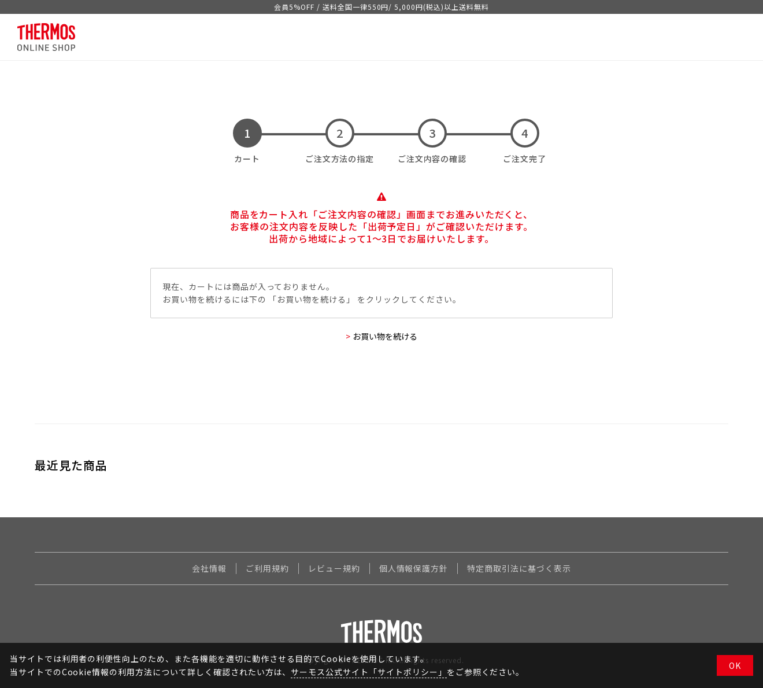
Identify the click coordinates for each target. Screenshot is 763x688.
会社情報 (209, 568)
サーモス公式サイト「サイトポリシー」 (368, 672)
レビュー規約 (334, 568)
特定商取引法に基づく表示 (519, 568)
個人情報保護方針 (414, 568)
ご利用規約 (267, 568)
